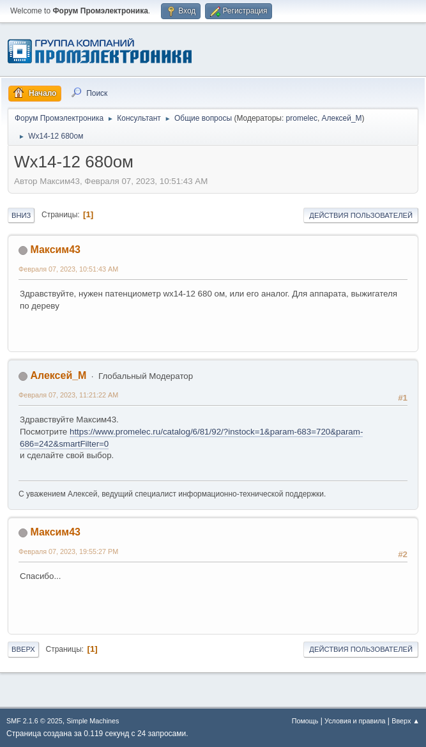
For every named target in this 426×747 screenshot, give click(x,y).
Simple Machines (92, 721)
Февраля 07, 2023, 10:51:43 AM (68, 269)
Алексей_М (342, 118)
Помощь (305, 721)
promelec (301, 118)
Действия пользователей (361, 215)
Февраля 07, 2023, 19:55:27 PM (68, 551)
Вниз (21, 215)
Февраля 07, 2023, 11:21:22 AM (68, 395)
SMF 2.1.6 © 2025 (34, 721)
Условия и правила (354, 721)
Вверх (23, 649)
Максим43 (55, 249)
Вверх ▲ (406, 721)
